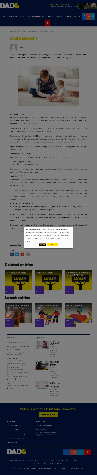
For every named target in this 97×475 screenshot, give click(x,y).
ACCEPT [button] (52, 245)
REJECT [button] (42, 245)
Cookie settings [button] (32, 245)
